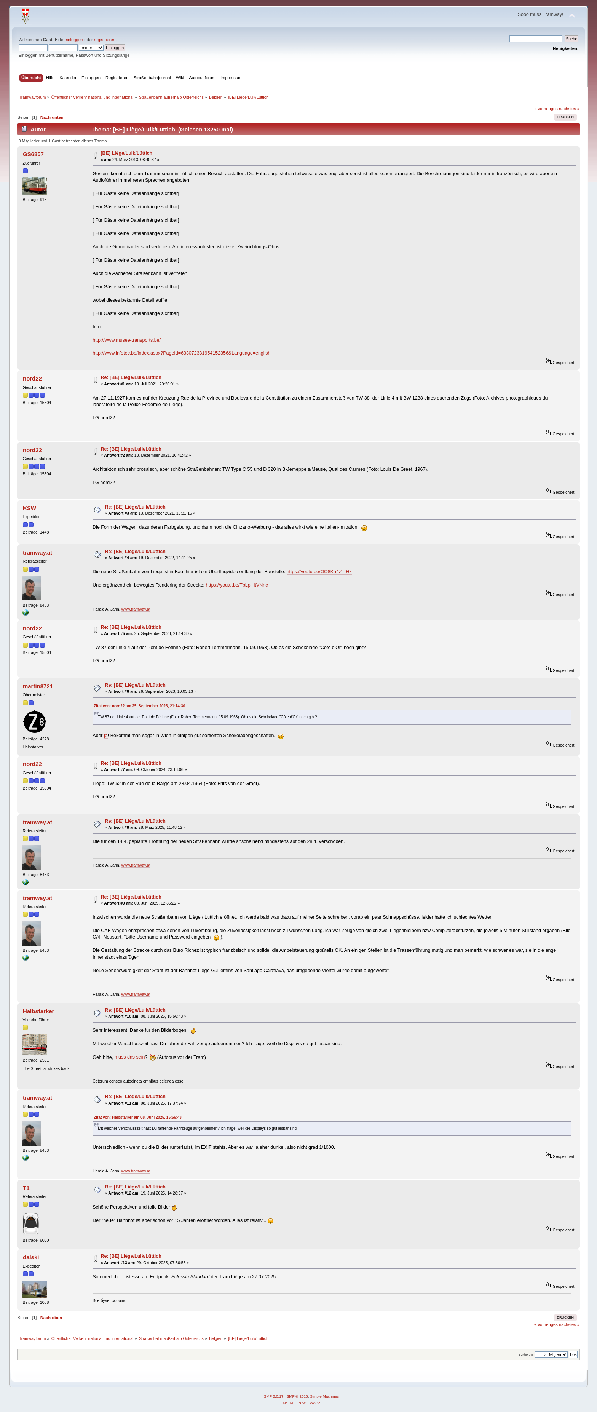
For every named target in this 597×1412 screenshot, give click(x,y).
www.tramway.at (135, 609)
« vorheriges (546, 108)
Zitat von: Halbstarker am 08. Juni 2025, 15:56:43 (138, 1117)
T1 (26, 1188)
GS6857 (33, 154)
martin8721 (38, 686)
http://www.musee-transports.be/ (127, 340)
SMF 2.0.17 (274, 1396)
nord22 (32, 378)
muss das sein (130, 1057)
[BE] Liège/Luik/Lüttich (126, 153)
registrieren (104, 39)
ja (106, 735)
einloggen (73, 39)
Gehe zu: (526, 1355)
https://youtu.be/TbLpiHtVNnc (237, 585)
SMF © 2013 (297, 1396)
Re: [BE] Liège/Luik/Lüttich (131, 377)
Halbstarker (38, 1011)
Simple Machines (324, 1396)
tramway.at (37, 552)
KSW (29, 508)
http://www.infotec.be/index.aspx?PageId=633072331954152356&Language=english (181, 353)
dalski (31, 1257)
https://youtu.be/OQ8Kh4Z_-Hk (319, 571)
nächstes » (569, 108)
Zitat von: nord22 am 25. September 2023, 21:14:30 (139, 706)
